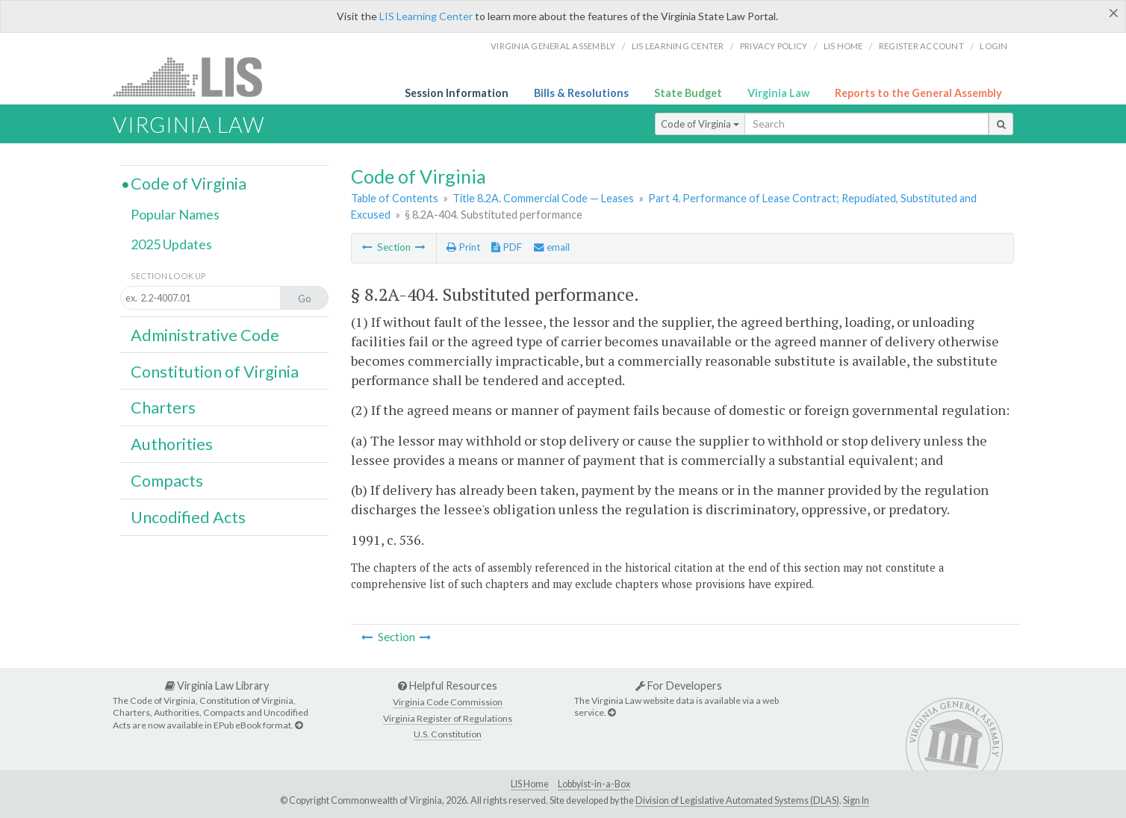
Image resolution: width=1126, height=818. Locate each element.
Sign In (856, 800)
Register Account (921, 46)
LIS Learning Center (426, 16)
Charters (163, 407)
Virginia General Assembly (553, 46)
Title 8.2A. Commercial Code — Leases (543, 198)
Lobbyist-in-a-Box (594, 784)
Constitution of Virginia (215, 371)
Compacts (167, 480)
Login (993, 46)
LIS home (843, 46)
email (552, 247)
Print (463, 247)
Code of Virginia (700, 124)
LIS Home (530, 784)
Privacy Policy (774, 46)
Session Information (456, 93)
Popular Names (175, 214)
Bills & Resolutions (581, 93)
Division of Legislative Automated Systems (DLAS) (737, 800)
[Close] (1113, 12)
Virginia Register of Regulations (447, 718)
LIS (196, 76)
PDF (506, 247)
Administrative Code (205, 335)
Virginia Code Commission (448, 702)
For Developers (678, 685)
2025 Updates (171, 244)
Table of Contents (394, 198)
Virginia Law (778, 93)
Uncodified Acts (188, 517)
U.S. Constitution (448, 734)
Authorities (172, 444)
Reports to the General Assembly (918, 93)
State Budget (688, 93)
